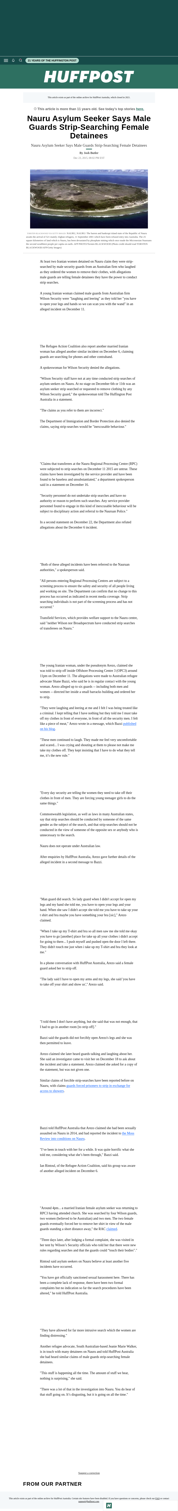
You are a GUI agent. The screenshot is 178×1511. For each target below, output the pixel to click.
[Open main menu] (6, 60)
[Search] (20, 60)
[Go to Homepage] (109, 1505)
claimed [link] (111, 1229)
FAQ (157, 1472)
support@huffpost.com (88, 1475)
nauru (126, 1438)
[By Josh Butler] (91, 153)
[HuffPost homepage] (48, 1506)
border (96, 1438)
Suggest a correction (89, 1446)
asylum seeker (53, 1438)
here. (140, 109)
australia (77, 1438)
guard (111, 1438)
